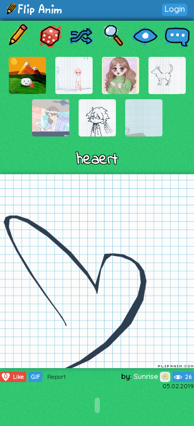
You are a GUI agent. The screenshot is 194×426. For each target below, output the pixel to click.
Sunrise (151, 376)
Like (12, 377)
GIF (35, 377)
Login (175, 9)
